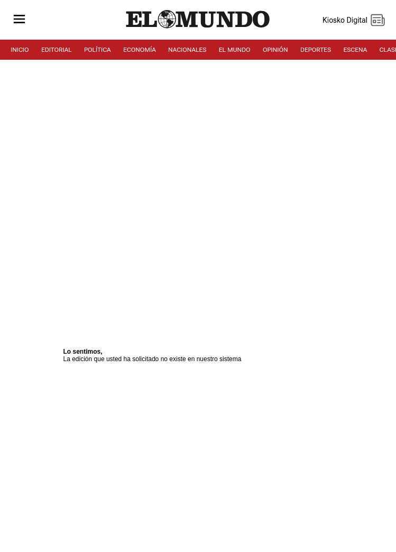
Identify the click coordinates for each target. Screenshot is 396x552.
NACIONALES (187, 49)
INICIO (20, 49)
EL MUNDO (235, 49)
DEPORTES (315, 49)
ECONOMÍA (139, 49)
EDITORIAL (56, 49)
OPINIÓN (275, 49)
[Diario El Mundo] (198, 28)
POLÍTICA (97, 49)
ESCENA (355, 49)
